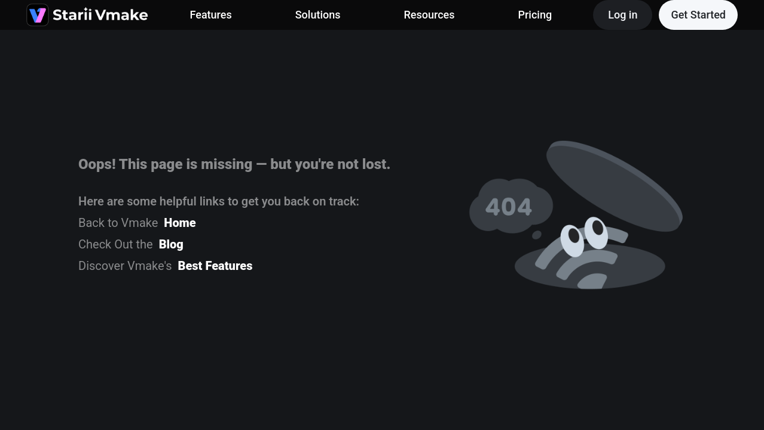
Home (179, 223)
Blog (171, 244)
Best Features (215, 266)
